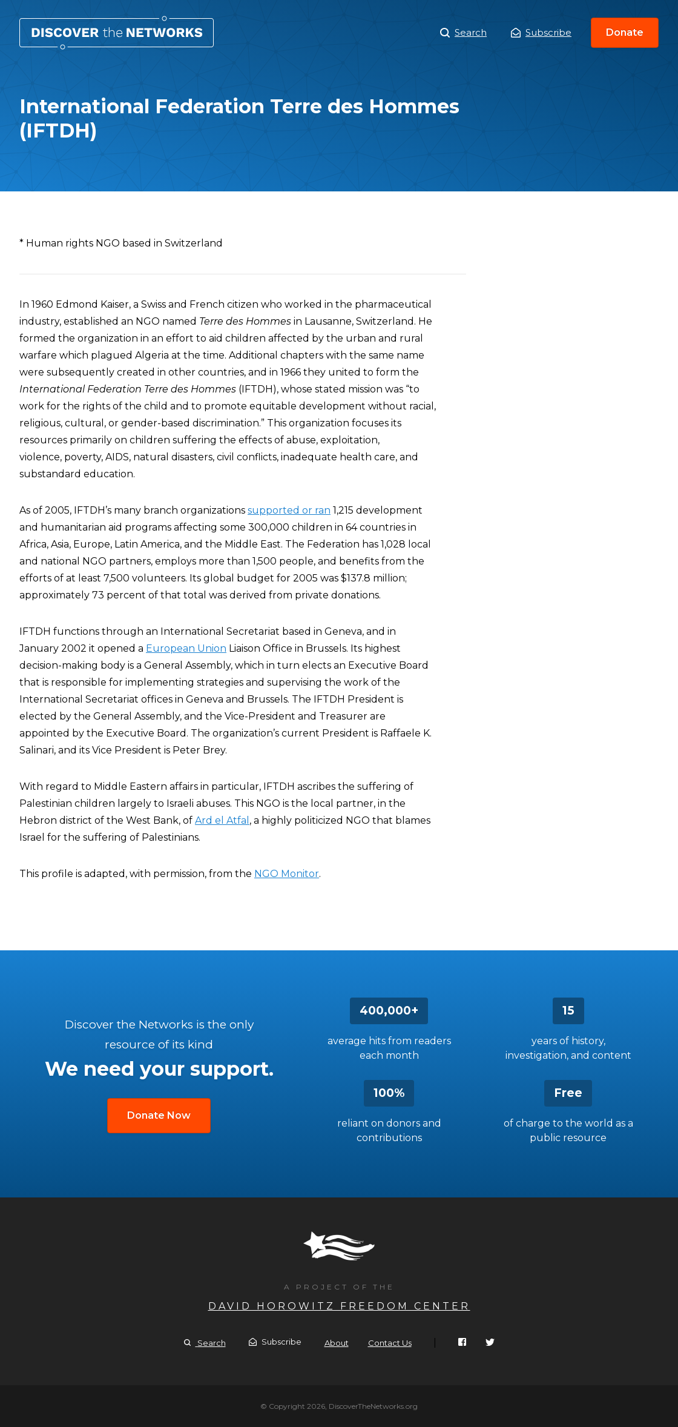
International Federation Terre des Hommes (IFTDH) (116, 33)
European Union (186, 648)
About (336, 1343)
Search (463, 33)
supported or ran (289, 510)
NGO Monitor (286, 873)
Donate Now (159, 1115)
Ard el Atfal (222, 820)
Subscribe (541, 32)
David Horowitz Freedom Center (339, 1306)
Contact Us (390, 1343)
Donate (624, 32)
